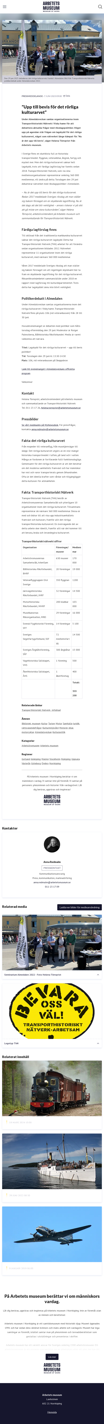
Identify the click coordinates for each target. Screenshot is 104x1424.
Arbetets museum (49, 745)
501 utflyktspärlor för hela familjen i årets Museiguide (46, 1129)
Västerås (26, 763)
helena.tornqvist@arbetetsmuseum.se (61, 407)
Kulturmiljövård (50, 727)
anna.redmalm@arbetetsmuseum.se (50, 429)
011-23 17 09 (52, 886)
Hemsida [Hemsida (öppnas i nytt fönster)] (52, 1412)
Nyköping (66, 759)
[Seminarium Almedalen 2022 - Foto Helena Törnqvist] (52, 942)
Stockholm (54, 759)
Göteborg (36, 763)
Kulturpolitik (58, 732)
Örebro (45, 763)
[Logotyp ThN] (52, 1011)
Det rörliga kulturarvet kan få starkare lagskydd (42, 1275)
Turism (51, 723)
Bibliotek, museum (31, 723)
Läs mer (52, 1356)
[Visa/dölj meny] (5, 6)
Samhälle (67, 723)
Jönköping (36, 759)
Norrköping (55, 763)
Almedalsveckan (43, 732)
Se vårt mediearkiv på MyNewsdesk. (40, 425)
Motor (59, 723)
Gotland (26, 759)
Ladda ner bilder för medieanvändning (80, 907)
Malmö (45, 759)
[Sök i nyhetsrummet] (100, 7)
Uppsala (75, 759)
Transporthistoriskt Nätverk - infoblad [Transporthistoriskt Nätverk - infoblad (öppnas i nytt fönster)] (41, 710)
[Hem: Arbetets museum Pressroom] (51, 7)
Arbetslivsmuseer (31, 745)
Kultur (44, 723)
